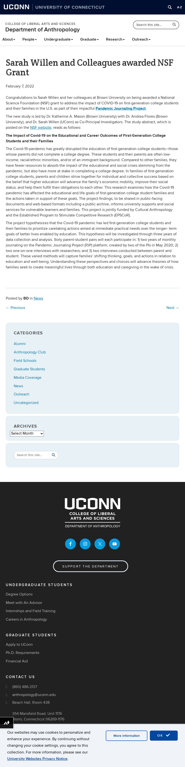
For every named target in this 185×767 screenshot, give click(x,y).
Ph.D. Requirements (22, 652)
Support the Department (90, 566)
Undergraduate (58, 39)
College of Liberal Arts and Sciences (40, 24)
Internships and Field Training (30, 611)
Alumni (20, 343)
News (38, 298)
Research (115, 39)
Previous (15, 307)
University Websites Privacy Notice (37, 758)
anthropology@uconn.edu (34, 694)
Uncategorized (26, 402)
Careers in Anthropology (26, 619)
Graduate (89, 39)
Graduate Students (29, 369)
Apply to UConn (19, 644)
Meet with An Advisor (24, 602)
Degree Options (19, 594)
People (29, 39)
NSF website (40, 127)
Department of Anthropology (42, 29)
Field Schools (25, 360)
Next (172, 307)
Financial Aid (17, 661)
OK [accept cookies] (163, 735)
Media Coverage (27, 377)
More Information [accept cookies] (126, 736)
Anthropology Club (30, 352)
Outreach (141, 39)
